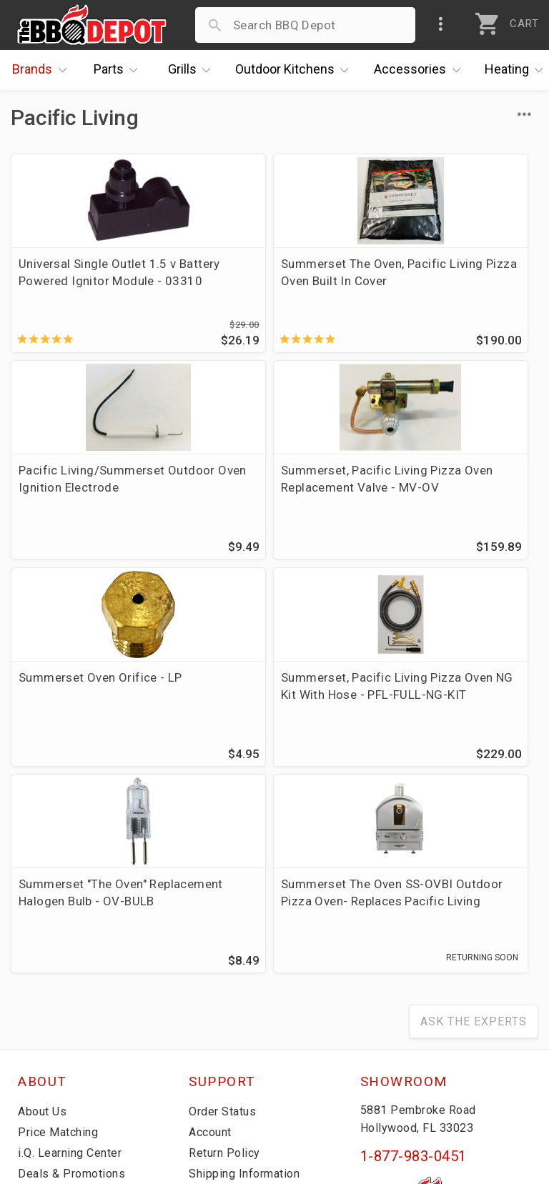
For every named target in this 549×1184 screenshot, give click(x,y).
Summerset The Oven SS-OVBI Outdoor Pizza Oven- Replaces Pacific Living (272, 701)
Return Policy (226, 955)
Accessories (421, 70)
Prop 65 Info (224, 1017)
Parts (119, 70)
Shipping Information (249, 976)
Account (213, 934)
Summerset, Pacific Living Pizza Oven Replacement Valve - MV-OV (92, 491)
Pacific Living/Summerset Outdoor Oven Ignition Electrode (450, 281)
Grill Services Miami (245, 997)
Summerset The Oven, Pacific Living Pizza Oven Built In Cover (268, 281)
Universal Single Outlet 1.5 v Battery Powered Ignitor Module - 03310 (93, 281)
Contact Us (49, 1059)
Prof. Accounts (61, 1038)
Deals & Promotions (75, 976)
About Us (44, 914)
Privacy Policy (228, 1038)
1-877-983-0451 (413, 958)
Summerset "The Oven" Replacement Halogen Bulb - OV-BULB (94, 701)
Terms (207, 1059)
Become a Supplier (71, 1017)
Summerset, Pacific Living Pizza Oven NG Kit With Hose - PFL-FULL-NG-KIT (450, 491)
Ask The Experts (473, 824)
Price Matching (60, 934)
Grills (193, 70)
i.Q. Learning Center (74, 955)
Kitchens (295, 70)
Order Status (225, 914)
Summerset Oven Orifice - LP (271, 482)
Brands (43, 70)
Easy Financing (60, 997)
